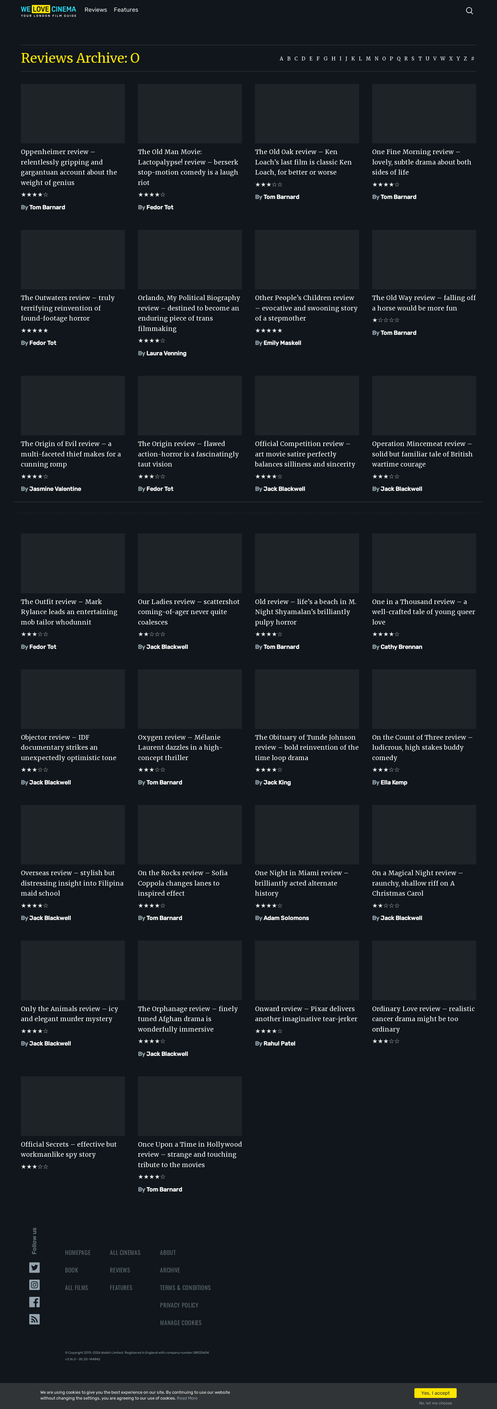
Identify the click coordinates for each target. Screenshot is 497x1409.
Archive (170, 1269)
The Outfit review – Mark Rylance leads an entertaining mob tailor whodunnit (69, 611)
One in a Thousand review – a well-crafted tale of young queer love (423, 611)
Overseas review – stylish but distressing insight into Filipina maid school (72, 882)
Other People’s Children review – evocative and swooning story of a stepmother (306, 307)
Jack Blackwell (284, 488)
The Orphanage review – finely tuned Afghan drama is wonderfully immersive (188, 1018)
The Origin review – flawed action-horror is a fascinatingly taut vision (188, 453)
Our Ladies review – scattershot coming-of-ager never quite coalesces (189, 611)
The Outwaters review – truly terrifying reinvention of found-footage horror (68, 307)
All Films (76, 1287)
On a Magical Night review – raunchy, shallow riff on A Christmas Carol (417, 882)
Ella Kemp (394, 781)
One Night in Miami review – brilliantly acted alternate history (302, 882)
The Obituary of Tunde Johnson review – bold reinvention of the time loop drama (307, 747)
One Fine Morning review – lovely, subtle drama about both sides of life (422, 161)
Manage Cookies (181, 1322)
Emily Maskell (282, 342)
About (168, 1251)
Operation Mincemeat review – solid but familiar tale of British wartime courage (422, 453)
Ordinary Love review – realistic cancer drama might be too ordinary (423, 1018)
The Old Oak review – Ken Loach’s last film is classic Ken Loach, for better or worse (303, 161)
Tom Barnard (47, 206)
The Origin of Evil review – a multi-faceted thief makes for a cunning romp (71, 453)
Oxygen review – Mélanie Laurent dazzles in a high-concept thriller (180, 747)
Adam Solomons (286, 917)
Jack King (277, 781)
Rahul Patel (279, 1043)
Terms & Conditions (185, 1287)
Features (126, 9)
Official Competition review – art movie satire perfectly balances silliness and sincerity (305, 453)
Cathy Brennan (401, 646)
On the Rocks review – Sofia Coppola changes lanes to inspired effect (183, 882)
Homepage (77, 1251)
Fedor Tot (159, 206)
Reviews (95, 9)
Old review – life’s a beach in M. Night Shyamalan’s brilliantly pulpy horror (305, 611)
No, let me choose (435, 1403)
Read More (187, 1398)
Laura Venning (166, 352)
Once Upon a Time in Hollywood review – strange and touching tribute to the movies (190, 1154)
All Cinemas (125, 1251)
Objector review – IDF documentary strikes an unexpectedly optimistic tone (68, 747)
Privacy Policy (179, 1304)
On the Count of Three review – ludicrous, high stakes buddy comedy (422, 747)
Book (71, 1269)
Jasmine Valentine (55, 488)
